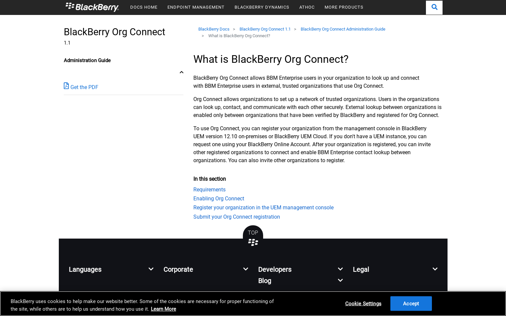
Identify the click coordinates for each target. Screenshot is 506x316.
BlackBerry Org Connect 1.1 (265, 29)
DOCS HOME (143, 7)
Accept (411, 303)
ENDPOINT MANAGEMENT (196, 7)
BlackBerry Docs (214, 29)
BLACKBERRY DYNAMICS (262, 7)
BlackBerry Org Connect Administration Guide (343, 29)
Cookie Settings (363, 303)
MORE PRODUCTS (344, 7)
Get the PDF (81, 86)
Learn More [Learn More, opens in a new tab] (163, 309)
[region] (253, 303)
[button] (434, 8)
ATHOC (307, 7)
